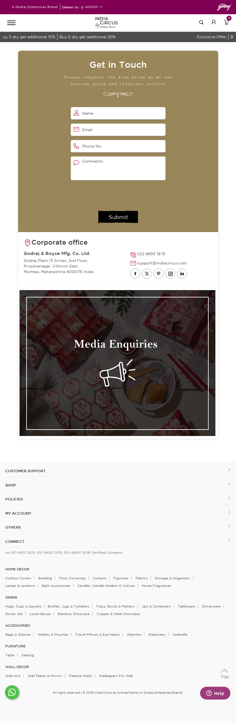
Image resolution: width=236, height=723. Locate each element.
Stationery (157, 634)
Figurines (120, 578)
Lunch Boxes (40, 613)
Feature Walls (80, 675)
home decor (17, 569)
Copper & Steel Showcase (118, 613)
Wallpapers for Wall (116, 675)
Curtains (99, 578)
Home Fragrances (156, 585)
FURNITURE (15, 646)
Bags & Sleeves (18, 634)
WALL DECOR (17, 667)
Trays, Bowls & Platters (115, 606)
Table (9, 655)
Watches (134, 634)
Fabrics (141, 578)
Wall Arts (13, 675)
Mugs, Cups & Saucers (23, 606)
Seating (27, 655)
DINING (11, 597)
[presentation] (113, 195)
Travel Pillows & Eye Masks (97, 634)
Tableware (186, 606)
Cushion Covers (18, 578)
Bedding (45, 578)
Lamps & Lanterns (20, 585)
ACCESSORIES (17, 625)
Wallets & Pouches (53, 634)
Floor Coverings (72, 578)
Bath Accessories (56, 585)
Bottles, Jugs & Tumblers (68, 606)
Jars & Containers (156, 606)
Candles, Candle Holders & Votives (106, 585)
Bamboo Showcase (74, 613)
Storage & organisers (172, 578)
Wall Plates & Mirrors (45, 675)
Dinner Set (14, 613)
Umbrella (179, 634)
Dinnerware (211, 606)
